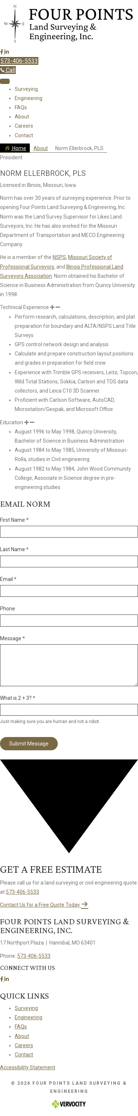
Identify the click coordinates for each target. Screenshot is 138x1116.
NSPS (59, 257)
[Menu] (5, 81)
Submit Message (29, 744)
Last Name (14, 549)
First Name (14, 520)
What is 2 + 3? (17, 698)
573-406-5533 (22, 892)
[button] (2, 52)
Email (8, 579)
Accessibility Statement (27, 1067)
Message (12, 638)
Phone (7, 609)
